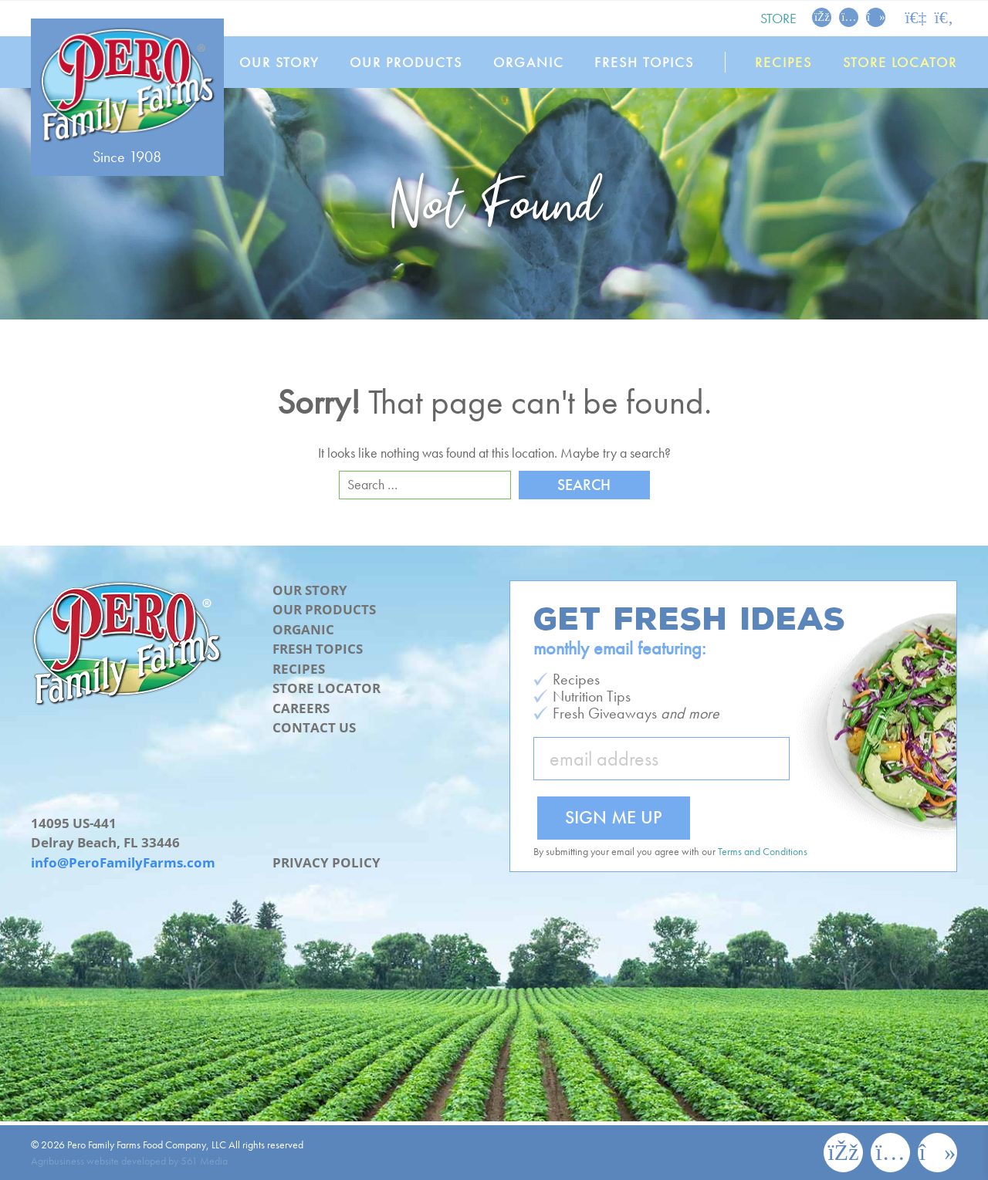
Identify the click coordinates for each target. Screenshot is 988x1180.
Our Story (279, 62)
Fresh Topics (645, 62)
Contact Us (314, 727)
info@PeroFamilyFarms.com (123, 862)
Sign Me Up (613, 817)
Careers (301, 708)
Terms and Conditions (762, 851)
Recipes (784, 62)
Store (778, 18)
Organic (528, 62)
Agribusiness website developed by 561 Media (129, 1161)
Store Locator (900, 62)
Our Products (406, 62)
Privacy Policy (326, 862)
